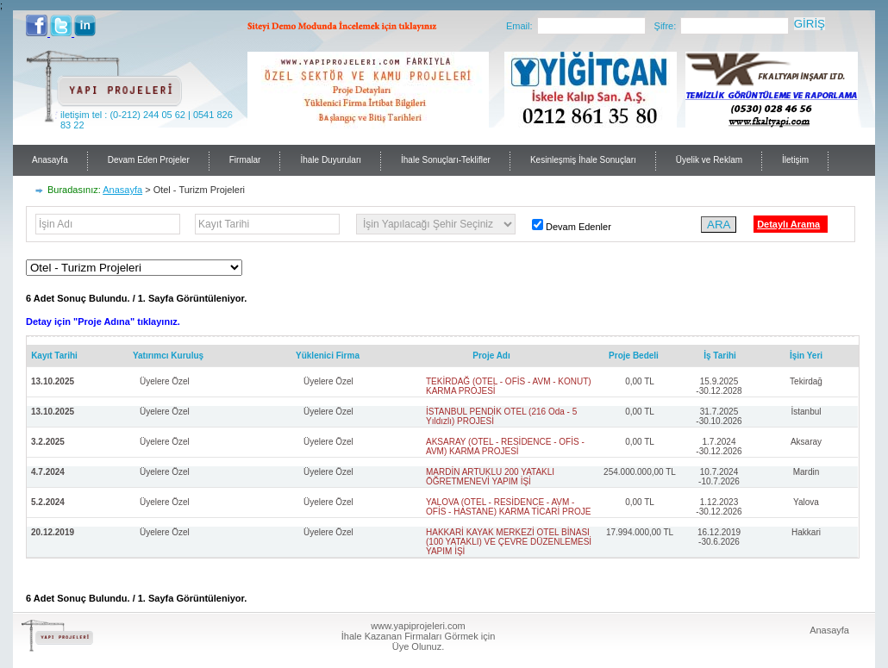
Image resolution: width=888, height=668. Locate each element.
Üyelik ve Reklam (709, 160)
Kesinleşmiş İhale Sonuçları (583, 160)
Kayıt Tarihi (54, 355)
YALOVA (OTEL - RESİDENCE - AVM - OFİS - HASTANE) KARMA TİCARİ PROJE (508, 506)
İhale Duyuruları (330, 160)
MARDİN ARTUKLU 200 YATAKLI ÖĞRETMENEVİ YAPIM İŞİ (490, 476)
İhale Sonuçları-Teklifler (446, 160)
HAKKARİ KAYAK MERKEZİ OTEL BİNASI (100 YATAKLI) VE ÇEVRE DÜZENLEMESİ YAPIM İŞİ (508, 542)
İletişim (795, 160)
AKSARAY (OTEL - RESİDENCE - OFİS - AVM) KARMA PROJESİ (505, 446)
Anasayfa (50, 160)
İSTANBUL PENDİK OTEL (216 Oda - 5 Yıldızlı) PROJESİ (501, 416)
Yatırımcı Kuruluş (168, 355)
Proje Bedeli (634, 355)
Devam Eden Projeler (149, 160)
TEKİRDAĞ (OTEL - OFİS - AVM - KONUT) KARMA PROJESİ (508, 386)
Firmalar (245, 160)
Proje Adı (491, 355)
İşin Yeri (806, 355)
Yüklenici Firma (328, 355)
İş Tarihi (720, 355)
